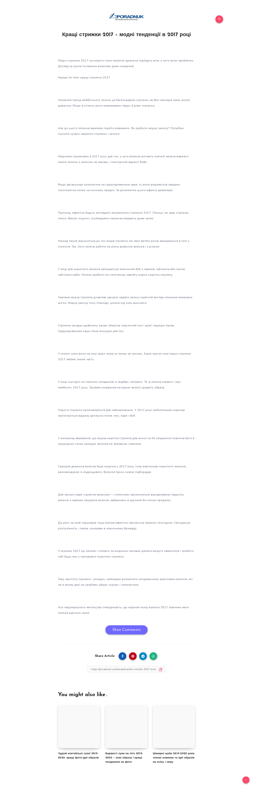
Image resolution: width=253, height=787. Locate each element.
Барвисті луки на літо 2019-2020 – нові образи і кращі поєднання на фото (124, 757)
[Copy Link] (126, 669)
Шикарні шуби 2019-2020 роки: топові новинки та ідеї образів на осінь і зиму (174, 757)
